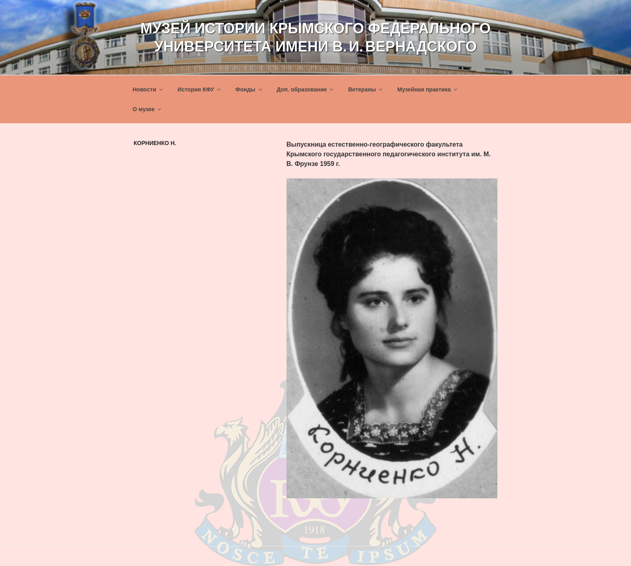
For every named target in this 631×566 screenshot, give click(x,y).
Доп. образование (305, 89)
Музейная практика (427, 89)
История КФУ (199, 89)
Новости (148, 89)
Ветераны (366, 89)
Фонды (249, 89)
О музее (148, 109)
